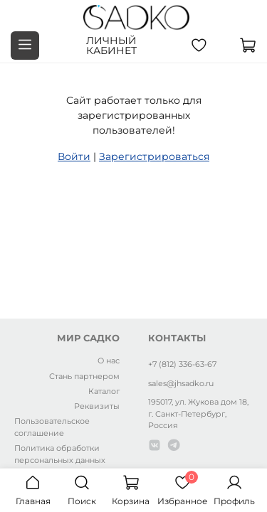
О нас (109, 361)
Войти (74, 156)
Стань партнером (84, 376)
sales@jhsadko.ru (181, 383)
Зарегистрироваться (154, 156)
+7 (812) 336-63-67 (182, 364)
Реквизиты (97, 406)
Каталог (104, 391)
